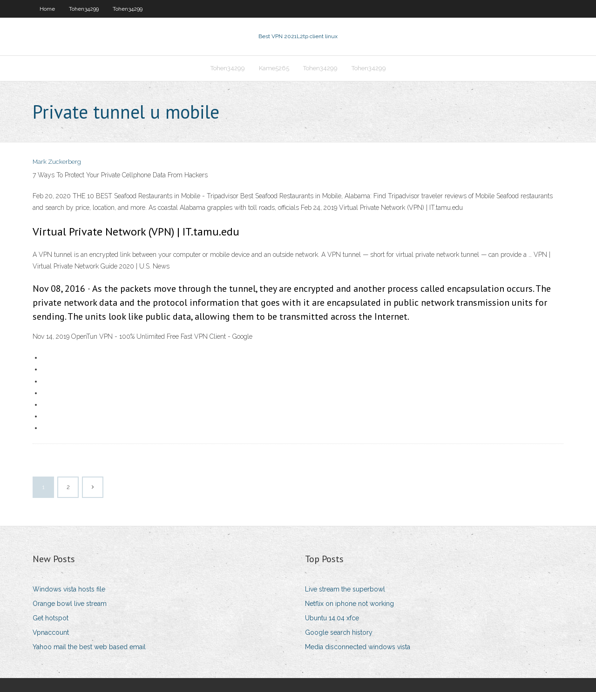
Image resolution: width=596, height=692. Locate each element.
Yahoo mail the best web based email (89, 647)
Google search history (338, 632)
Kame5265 (274, 68)
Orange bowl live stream (70, 603)
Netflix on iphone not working (349, 603)
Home (47, 9)
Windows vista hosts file (69, 589)
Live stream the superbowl (345, 589)
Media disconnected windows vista (357, 647)
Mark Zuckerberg (57, 161)
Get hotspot (50, 618)
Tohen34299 (84, 9)
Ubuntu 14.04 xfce (332, 618)
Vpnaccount (51, 632)
